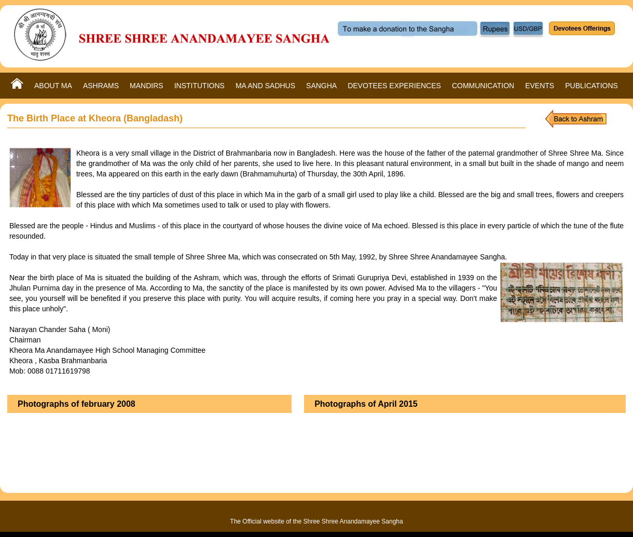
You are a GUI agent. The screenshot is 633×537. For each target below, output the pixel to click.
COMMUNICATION (483, 85)
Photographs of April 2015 (366, 404)
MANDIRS (146, 85)
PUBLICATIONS (591, 85)
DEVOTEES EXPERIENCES (394, 85)
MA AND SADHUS (265, 85)
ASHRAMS (101, 85)
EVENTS (539, 85)
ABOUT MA (53, 85)
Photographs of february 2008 (76, 404)
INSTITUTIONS (199, 85)
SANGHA (321, 85)
